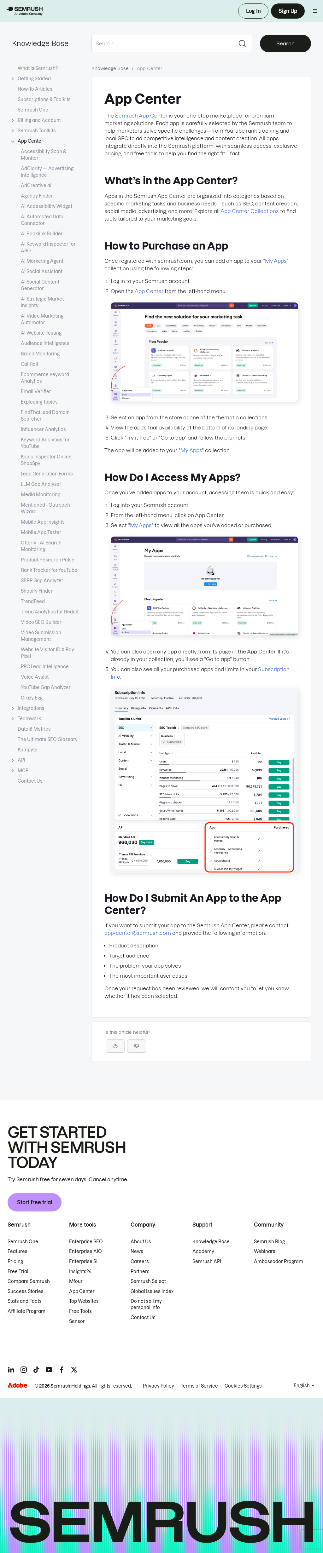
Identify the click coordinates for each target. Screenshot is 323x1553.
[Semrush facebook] (61, 1369)
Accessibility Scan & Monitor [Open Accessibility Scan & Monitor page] (43, 155)
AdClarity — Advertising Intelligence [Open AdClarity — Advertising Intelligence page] (47, 172)
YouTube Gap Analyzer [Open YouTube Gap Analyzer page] (46, 687)
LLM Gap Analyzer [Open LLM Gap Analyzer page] (41, 484)
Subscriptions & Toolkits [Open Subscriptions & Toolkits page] (44, 99)
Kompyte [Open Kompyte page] (28, 749)
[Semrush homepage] (24, 11)
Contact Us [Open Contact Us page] (30, 781)
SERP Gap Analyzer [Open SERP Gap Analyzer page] (42, 580)
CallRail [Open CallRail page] (29, 364)
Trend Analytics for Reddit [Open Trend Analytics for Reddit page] (50, 611)
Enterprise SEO (86, 1241)
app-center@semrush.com (137, 933)
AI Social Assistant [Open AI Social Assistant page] (41, 271)
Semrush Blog (269, 1241)
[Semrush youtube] (49, 1369)
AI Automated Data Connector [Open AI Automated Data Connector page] (42, 220)
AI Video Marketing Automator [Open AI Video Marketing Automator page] (42, 319)
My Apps (275, 261)
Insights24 (80, 1271)
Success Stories (26, 1291)
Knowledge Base (40, 43)
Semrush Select (148, 1281)
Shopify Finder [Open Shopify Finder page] (37, 591)
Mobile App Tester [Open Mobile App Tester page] (41, 532)
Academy (203, 1251)
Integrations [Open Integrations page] (31, 708)
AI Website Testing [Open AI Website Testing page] (41, 333)
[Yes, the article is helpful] (115, 1046)
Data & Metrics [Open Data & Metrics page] (34, 729)
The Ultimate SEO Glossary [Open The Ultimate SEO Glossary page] (48, 739)
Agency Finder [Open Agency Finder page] (37, 195)
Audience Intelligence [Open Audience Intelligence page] (45, 343)
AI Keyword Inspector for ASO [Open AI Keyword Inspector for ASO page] (48, 247)
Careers (140, 1261)
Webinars (264, 1251)
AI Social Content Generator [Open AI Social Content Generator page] (40, 285)
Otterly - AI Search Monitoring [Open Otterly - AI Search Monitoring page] (41, 546)
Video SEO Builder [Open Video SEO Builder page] (41, 622)
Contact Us (143, 1317)
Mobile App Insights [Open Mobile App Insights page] (43, 522)
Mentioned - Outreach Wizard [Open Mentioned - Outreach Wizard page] (45, 508)
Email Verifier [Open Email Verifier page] (36, 391)
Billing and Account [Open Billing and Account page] (39, 120)
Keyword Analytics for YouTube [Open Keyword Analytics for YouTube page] (45, 443)
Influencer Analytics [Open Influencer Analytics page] (43, 429)
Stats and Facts (25, 1301)
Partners (140, 1271)
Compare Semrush (29, 1281)
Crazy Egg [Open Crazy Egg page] (32, 697)
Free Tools (80, 1311)
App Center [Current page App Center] (30, 141)
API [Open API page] (21, 760)
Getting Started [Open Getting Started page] (34, 79)
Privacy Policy (158, 1386)
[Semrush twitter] (74, 1369)
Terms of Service (199, 1386)
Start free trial (34, 1202)
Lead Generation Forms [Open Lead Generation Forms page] (47, 473)
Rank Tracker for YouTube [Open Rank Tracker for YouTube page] (49, 570)
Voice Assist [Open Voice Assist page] (35, 677)
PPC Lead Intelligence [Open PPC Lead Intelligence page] (45, 666)
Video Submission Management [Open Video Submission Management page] (41, 636)
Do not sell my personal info (146, 1304)
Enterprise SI (83, 1261)
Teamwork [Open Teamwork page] (29, 719)
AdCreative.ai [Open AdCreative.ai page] (36, 185)
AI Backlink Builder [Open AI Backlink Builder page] (42, 233)
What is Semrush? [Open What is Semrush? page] (38, 68)
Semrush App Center (141, 115)
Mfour (76, 1281)
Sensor (77, 1321)
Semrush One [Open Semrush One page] (33, 109)
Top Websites (84, 1301)
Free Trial (18, 1271)
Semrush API (206, 1261)
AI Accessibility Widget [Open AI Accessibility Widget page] (46, 206)
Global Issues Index (152, 1291)
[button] (136, 1046)
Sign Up (288, 11)
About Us (141, 1241)
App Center (149, 291)
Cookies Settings (243, 1386)
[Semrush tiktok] (36, 1369)
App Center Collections (249, 211)
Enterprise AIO (85, 1251)
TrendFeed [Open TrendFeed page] (33, 601)
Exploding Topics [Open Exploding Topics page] (39, 402)
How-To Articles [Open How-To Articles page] (35, 89)
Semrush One (23, 1241)
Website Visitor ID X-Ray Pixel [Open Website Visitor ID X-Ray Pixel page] (47, 653)
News (137, 1251)
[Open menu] (315, 11)
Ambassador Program (278, 1261)
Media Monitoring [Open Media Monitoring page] (40, 494)
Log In (253, 11)
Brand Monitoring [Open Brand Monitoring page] (40, 353)
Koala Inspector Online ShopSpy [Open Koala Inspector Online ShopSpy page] (46, 460)
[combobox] (162, 43)
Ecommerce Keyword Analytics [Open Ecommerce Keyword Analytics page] (45, 378)
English (302, 1385)
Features (17, 1251)
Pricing (15, 1261)
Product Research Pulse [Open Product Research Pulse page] (47, 559)
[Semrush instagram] (23, 1369)
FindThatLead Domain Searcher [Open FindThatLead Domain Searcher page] (45, 416)
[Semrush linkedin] (11, 1369)
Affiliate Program (26, 1311)
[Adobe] (17, 1385)
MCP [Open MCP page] (23, 771)
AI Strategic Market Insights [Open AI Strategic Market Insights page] (42, 302)
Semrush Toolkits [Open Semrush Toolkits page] (37, 131)
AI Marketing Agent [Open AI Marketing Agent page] (42, 261)
